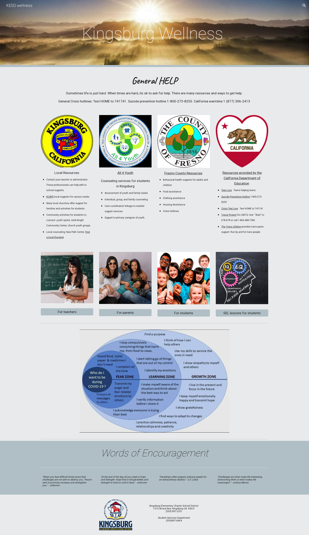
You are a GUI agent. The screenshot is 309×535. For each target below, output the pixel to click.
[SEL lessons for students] (242, 313)
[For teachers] (67, 312)
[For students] (184, 313)
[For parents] (125, 312)
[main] (154, 34)
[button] (304, 5)
